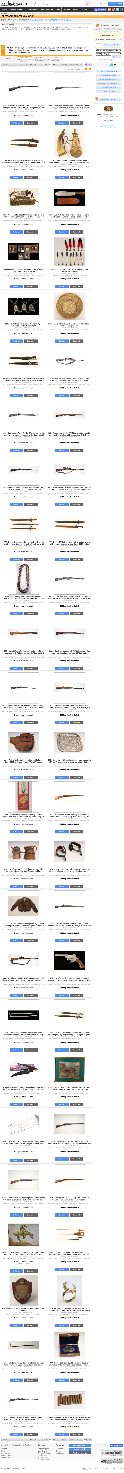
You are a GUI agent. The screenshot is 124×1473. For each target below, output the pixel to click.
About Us (4, 1449)
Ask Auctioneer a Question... (106, 99)
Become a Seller (79, 1449)
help (58, 10)
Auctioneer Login (80, 1453)
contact (66, 10)
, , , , (49, 19)
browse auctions (17, 10)
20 (81, 65)
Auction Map (42, 1455)
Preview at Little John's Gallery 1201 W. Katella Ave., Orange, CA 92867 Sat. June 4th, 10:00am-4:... (42, 21)
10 (77, 65)
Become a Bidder (80, 1445)
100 (89, 65)
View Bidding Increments (108, 75)
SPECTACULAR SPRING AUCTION (39, 13)
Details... (16, 123)
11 (31, 65)
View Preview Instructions (108, 71)
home (4, 10)
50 (85, 65)
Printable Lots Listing (108, 91)
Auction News (6, 1455)
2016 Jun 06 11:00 (39, 59)
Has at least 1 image (104, 60)
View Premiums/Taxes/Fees (108, 79)
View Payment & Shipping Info (108, 83)
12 (35, 65)
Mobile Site (5, 1457)
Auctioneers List (44, 1459)
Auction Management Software (113, 1463)
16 (50, 65)
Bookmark (30, 123)
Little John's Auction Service (108, 110)
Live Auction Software (116, 1455)
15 (46, 65)
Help (3, 1451)
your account (47, 10)
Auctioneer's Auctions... (108, 127)
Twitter (58, 1451)
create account (116, 4)
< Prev (5, 65)
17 (54, 65)
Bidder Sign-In (43, 1449)
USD (14, 19)
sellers (84, 10)
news (75, 10)
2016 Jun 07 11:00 (54, 59)
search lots (33, 10)
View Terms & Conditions (108, 87)
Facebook (59, 1449)
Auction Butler (43, 1457)
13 (39, 65)
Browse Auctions (44, 1453)
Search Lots (42, 1451)
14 (42, 65)
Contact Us (5, 1453)
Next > (64, 65)
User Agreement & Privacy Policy (12, 1469)
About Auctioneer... (108, 125)
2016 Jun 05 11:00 (24, 59)
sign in (102, 4)
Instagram (60, 1453)
